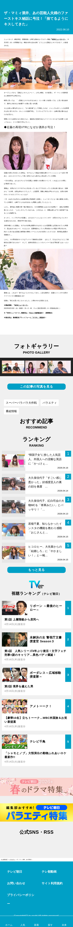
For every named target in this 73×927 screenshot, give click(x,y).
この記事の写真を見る (36, 386)
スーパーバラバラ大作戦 (21, 402)
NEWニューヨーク (58, 39)
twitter (27, 833)
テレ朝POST (36, 3)
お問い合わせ (16, 875)
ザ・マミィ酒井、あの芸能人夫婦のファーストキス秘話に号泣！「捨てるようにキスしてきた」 (26, 851)
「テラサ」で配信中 (38, 317)
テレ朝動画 (49, 863)
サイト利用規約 (52, 875)
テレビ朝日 (14, 863)
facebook (36, 833)
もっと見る (36, 570)
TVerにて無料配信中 (36, 313)
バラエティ (50, 402)
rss (46, 833)
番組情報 (11, 411)
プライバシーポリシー (20, 891)
